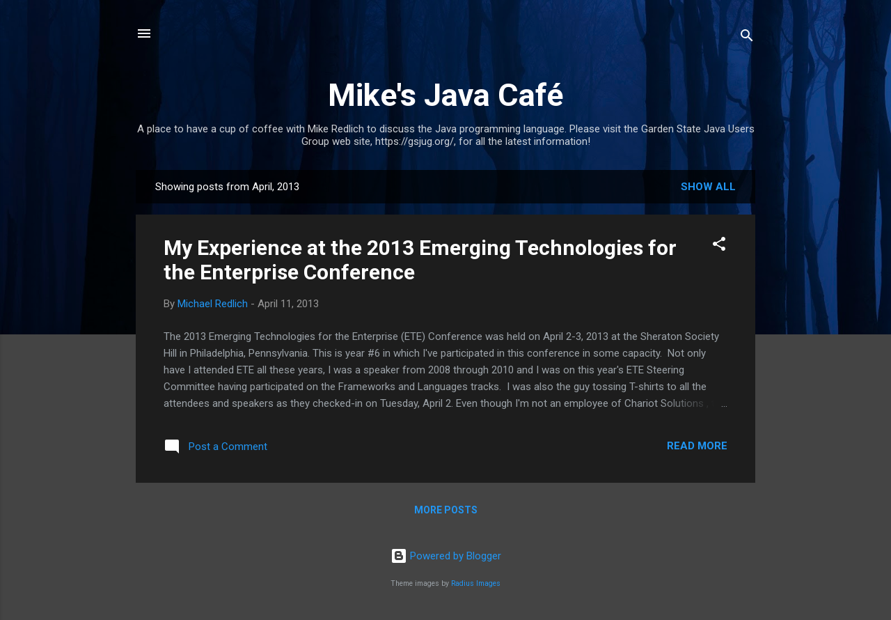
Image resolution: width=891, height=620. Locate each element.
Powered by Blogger (446, 556)
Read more (697, 446)
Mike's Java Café (445, 95)
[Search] (747, 38)
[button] (719, 246)
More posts (446, 510)
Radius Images (475, 583)
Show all (708, 186)
